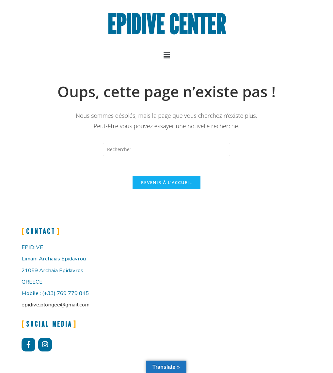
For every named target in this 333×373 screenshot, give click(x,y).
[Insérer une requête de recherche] (166, 149)
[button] (166, 55)
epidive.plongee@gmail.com (55, 304)
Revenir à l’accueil (166, 182)
